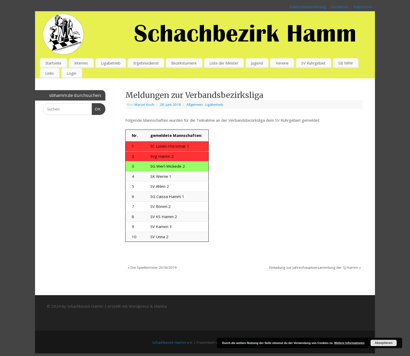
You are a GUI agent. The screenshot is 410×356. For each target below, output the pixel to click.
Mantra (160, 306)
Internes (81, 63)
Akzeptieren (383, 343)
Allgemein (194, 104)
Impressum (363, 6)
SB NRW (345, 63)
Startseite (53, 63)
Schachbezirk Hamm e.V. (172, 342)
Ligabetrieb (111, 63)
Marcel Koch (144, 104)
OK (96, 108)
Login (71, 73)
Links (49, 73)
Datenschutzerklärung (308, 6)
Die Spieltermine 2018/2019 (152, 267)
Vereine (282, 63)
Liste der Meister (223, 63)
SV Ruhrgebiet (313, 63)
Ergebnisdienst (146, 63)
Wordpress (139, 306)
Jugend (257, 63)
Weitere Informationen (349, 343)
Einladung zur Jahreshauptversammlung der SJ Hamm (315, 267)
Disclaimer (339, 6)
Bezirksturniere (184, 63)
